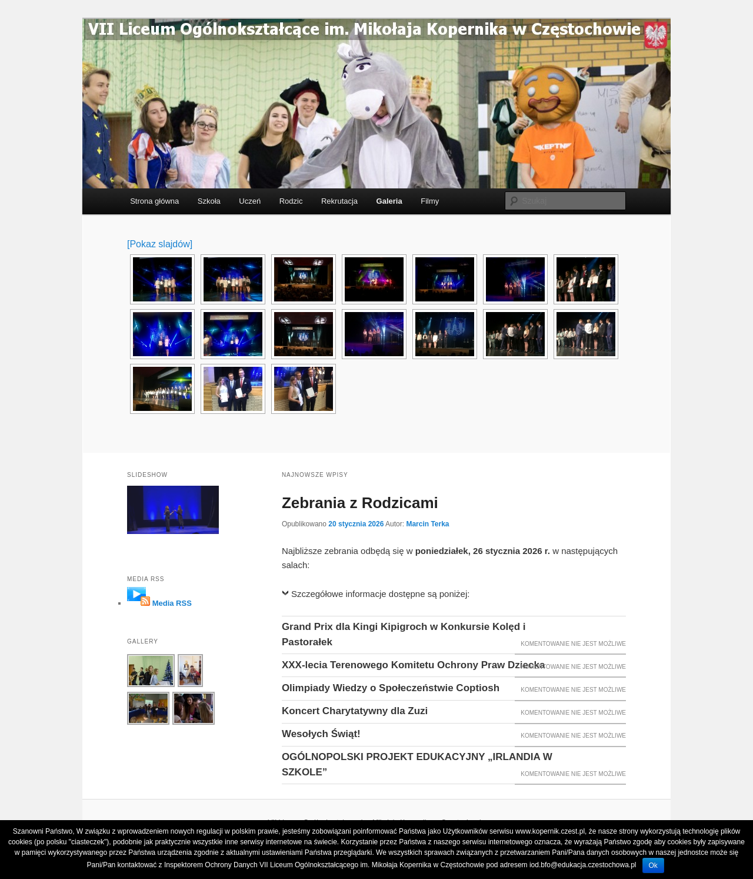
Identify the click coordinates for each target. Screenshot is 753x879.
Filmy (430, 201)
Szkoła (209, 201)
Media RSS (172, 603)
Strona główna (154, 201)
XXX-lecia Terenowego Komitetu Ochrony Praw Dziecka (413, 665)
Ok (653, 865)
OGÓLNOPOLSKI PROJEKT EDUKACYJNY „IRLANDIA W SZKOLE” (417, 764)
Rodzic (291, 201)
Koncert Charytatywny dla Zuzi (355, 711)
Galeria (389, 201)
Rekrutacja (339, 201)
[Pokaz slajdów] (159, 244)
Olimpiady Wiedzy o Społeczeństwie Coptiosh (390, 688)
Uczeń (250, 201)
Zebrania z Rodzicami (360, 503)
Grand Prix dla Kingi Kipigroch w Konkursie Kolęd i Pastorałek (404, 634)
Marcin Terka (427, 524)
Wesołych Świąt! (321, 733)
